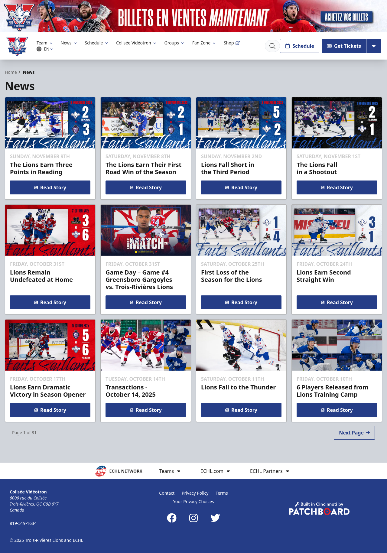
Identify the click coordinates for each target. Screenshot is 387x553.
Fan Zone (204, 43)
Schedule (97, 43)
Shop (232, 43)
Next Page (354, 432)
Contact (166, 493)
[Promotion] (193, 16)
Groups (174, 43)
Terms (222, 493)
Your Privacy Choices (193, 501)
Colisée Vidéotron (136, 43)
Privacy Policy (195, 493)
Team (45, 43)
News (69, 43)
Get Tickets (344, 46)
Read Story (50, 187)
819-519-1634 (23, 523)
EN (46, 49)
